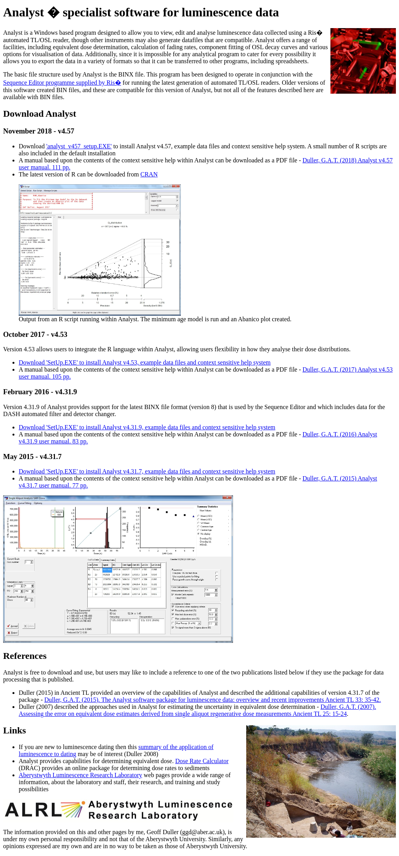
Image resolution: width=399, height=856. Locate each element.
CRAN (148, 174)
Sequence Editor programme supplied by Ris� (62, 82)
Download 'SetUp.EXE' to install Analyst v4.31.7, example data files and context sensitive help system (147, 471)
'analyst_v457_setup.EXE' (79, 146)
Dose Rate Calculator (202, 761)
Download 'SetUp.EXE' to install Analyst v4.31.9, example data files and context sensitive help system (147, 427)
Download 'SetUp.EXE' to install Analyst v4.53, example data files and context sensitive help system (145, 362)
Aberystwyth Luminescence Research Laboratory (80, 775)
